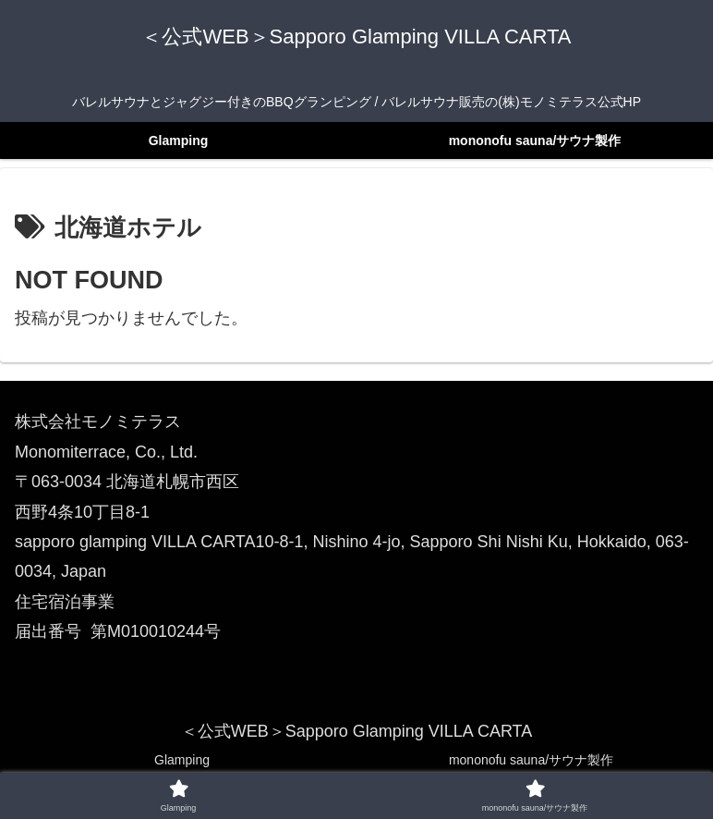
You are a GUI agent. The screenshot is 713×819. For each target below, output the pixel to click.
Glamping (182, 759)
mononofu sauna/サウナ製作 (531, 759)
